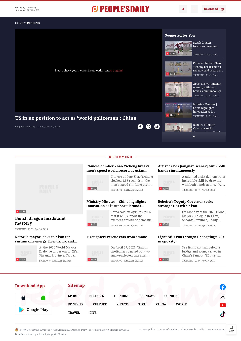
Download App (214, 9)
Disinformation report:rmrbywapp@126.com (40, 334)
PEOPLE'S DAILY (217, 329)
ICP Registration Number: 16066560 (109, 329)
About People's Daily (192, 329)
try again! (116, 70)
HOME (19, 23)
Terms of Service (168, 329)
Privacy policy (147, 329)
